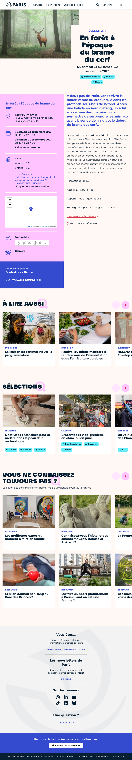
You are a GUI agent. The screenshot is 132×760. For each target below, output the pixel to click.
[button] (31, 209)
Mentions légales (16, 756)
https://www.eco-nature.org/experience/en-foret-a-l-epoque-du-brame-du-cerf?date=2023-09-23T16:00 (35, 179)
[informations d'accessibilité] (32, 243)
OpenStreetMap (45, 226)
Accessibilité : (45, 756)
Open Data (82, 756)
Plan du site (118, 756)
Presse (70, 756)
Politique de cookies (100, 756)
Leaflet (31, 226)
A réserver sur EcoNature (81, 216)
